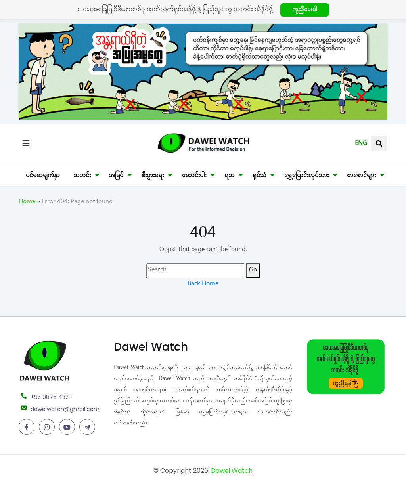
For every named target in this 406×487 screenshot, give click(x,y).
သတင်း (82, 176)
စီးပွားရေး (153, 176)
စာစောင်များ (361, 176)
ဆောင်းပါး (194, 176)
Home (27, 202)
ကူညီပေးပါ (304, 10)
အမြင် (116, 176)
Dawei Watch (232, 470)
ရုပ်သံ (259, 176)
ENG (361, 144)
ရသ (229, 176)
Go (253, 271)
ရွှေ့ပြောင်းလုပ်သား (306, 176)
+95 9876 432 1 (51, 397)
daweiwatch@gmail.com (65, 409)
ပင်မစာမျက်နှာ (43, 176)
